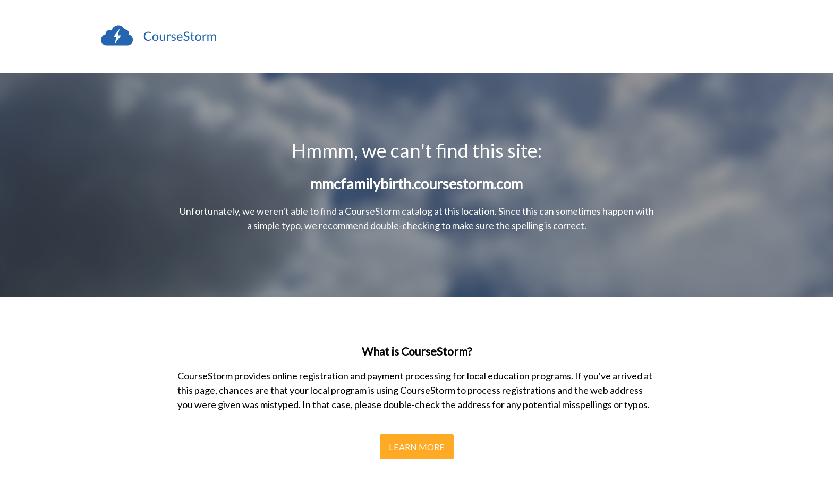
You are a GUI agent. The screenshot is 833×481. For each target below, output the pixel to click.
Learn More (417, 447)
